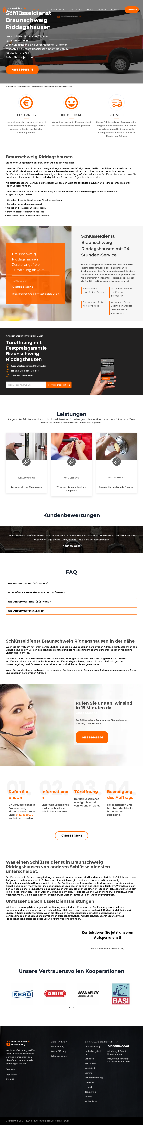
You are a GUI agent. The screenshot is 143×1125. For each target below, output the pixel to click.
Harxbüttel (90, 1063)
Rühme (88, 1096)
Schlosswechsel (26, 477)
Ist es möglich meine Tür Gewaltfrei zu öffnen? (36, 592)
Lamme (88, 1073)
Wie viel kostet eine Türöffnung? (28, 583)
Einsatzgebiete (56, 9)
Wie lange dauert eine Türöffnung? (29, 601)
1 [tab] (69, 1007)
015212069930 (24, 815)
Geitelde (89, 1082)
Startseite (38, 9)
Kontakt (116, 9)
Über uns (102, 9)
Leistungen (75, 9)
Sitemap (10, 1079)
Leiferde (89, 1087)
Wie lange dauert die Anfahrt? (26, 610)
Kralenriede (91, 1101)
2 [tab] (73, 1007)
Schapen (89, 1058)
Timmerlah (90, 1091)
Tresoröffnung (116, 477)
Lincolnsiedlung (93, 1046)
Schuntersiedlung (94, 1077)
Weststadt (90, 1068)
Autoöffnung (71, 477)
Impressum (11, 1074)
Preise (89, 9)
